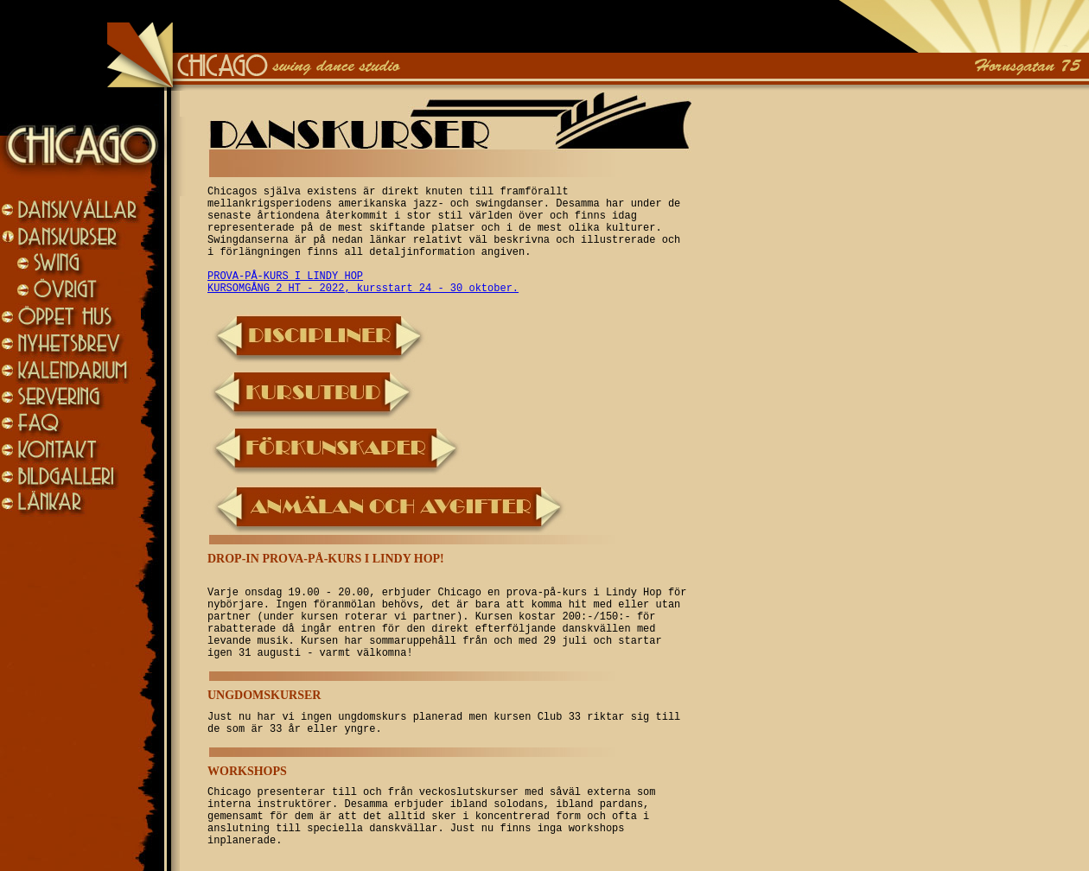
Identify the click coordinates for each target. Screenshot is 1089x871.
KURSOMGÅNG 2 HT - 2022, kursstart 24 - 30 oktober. (363, 289)
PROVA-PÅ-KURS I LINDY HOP (285, 276)
